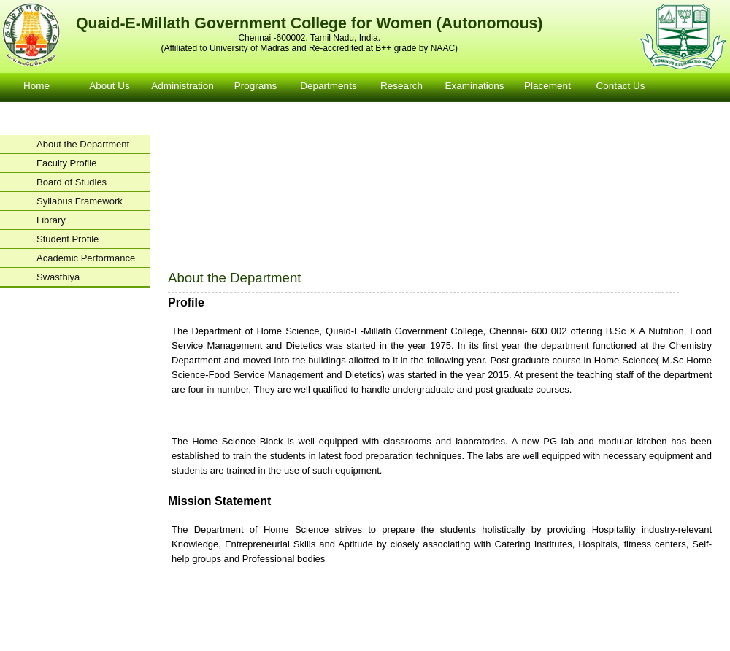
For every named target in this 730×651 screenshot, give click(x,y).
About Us (109, 85)
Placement (547, 85)
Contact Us (620, 85)
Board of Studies (71, 182)
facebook (372, 624)
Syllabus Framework (79, 201)
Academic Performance (85, 258)
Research (401, 85)
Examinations (474, 85)
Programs (255, 85)
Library (51, 220)
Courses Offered (319, 606)
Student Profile (67, 239)
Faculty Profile (66, 163)
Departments (328, 85)
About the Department (82, 144)
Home (36, 85)
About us (173, 606)
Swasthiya (58, 276)
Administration (182, 85)
